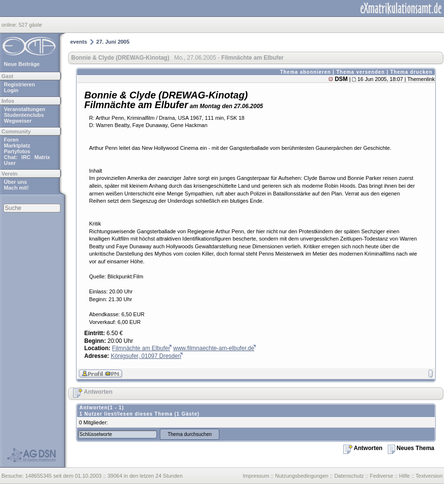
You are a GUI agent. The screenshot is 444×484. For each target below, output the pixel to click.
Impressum (256, 476)
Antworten (92, 391)
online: (9, 25)
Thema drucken (411, 72)
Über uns (15, 182)
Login (11, 90)
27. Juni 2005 (113, 42)
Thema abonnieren (305, 72)
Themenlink (421, 79)
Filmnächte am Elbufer (141, 348)
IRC (26, 157)
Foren (11, 140)
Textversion (429, 476)
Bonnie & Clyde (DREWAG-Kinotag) (120, 57)
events (78, 42)
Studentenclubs (24, 115)
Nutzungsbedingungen (301, 476)
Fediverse (381, 476)
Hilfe (404, 476)
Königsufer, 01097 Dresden (146, 356)
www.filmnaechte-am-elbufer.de (213, 348)
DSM (341, 79)
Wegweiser (17, 121)
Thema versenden (361, 72)
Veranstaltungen (25, 109)
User (9, 163)
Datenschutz (349, 476)
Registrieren (19, 84)
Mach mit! (16, 188)
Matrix (42, 157)
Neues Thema (411, 448)
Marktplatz (17, 145)
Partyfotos (17, 151)
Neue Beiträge (22, 64)
